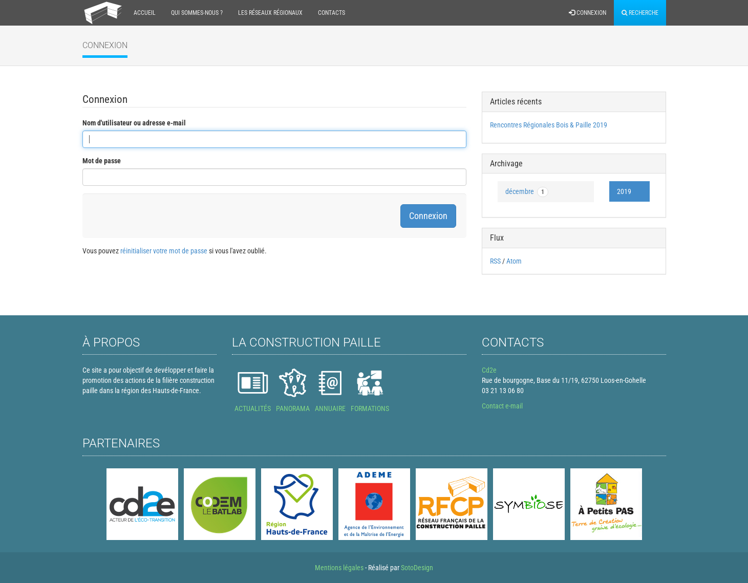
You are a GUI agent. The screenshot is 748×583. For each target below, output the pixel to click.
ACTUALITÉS (252, 408)
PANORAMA (293, 408)
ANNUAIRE (330, 408)
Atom (514, 261)
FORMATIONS (370, 408)
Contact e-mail (502, 406)
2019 (624, 191)
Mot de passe (101, 161)
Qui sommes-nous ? (197, 12)
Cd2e (489, 370)
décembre (526, 192)
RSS (495, 261)
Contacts (331, 12)
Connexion (587, 12)
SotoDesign (417, 568)
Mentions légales (339, 568)
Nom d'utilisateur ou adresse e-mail (134, 123)
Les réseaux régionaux (270, 12)
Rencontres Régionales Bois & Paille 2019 (548, 125)
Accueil (145, 12)
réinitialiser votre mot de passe (163, 251)
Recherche (640, 12)
